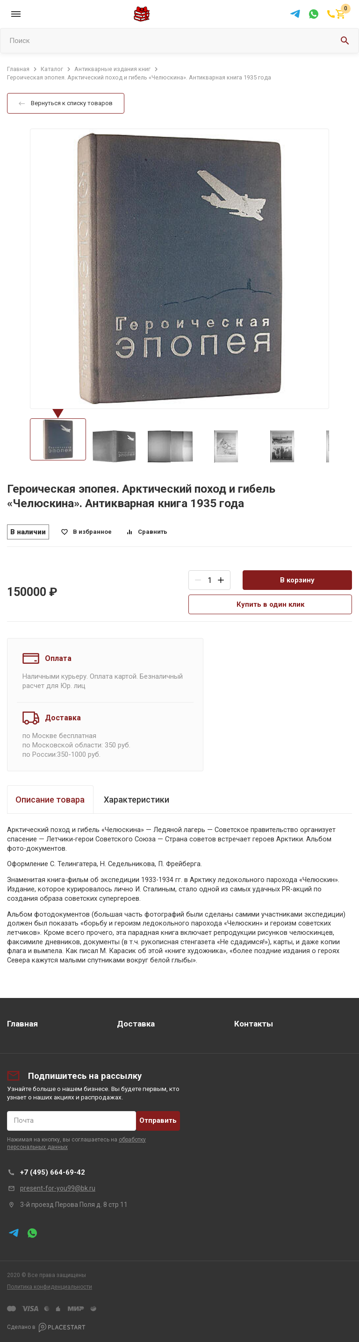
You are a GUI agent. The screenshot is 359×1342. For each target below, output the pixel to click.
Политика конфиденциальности (49, 1287)
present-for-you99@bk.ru (57, 1188)
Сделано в (46, 1327)
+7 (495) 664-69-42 (52, 1172)
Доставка (136, 1023)
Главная (22, 1023)
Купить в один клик (270, 604)
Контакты (253, 1023)
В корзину (297, 580)
